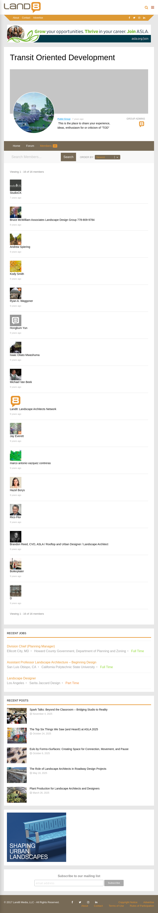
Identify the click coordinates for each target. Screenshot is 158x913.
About (16, 17)
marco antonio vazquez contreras (30, 463)
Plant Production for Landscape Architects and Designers (65, 788)
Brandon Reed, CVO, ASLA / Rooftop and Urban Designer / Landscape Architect (59, 544)
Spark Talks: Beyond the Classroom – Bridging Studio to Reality (68, 709)
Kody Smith (17, 273)
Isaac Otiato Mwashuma (25, 355)
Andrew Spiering (20, 246)
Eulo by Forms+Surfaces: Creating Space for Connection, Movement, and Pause (79, 749)
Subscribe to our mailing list (79, 876)
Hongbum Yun (18, 328)
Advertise (38, 17)
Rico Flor (15, 517)
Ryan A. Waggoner (21, 300)
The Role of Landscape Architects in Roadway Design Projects (68, 768)
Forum (30, 145)
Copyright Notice (127, 902)
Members (48, 146)
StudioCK (16, 192)
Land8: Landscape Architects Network (33, 409)
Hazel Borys (17, 490)
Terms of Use (116, 905)
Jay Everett (17, 436)
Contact (26, 17)
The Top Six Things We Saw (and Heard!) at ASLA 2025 (64, 729)
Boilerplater (17, 571)
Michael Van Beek (21, 382)
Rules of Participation (142, 905)
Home (16, 145)
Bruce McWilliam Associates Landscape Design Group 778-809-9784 (52, 219)
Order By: (87, 157)
